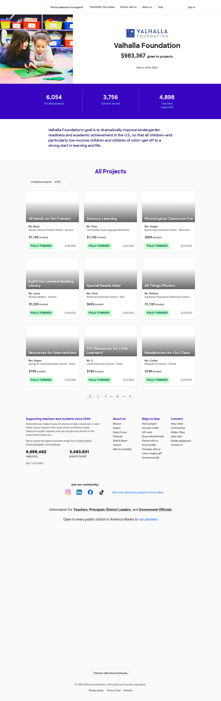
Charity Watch (84, 439)
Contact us (176, 443)
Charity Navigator (35, 443)
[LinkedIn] (79, 491)
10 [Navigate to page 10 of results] (117, 395)
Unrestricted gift (150, 456)
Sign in (191, 7)
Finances (118, 435)
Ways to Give (151, 417)
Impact (116, 426)
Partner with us (128, 7)
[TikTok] (102, 491)
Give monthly (149, 443)
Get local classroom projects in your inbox (137, 490)
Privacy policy (96, 687)
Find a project (149, 422)
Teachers (80, 508)
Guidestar (55, 443)
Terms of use (114, 687)
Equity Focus (120, 430)
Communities (178, 426)
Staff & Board (120, 439)
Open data (176, 435)
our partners (148, 518)
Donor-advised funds (153, 435)
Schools (128, 687)
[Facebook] (90, 491)
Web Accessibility (122, 447)
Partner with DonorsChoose (110, 668)
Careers (117, 443)
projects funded (88, 451)
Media (174, 430)
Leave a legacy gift (152, 452)
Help (160, 7)
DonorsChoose (35, 7)
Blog (182, 430)
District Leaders (118, 508)
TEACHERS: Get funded (102, 7)
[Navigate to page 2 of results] (130, 395)
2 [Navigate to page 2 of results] (98, 395)
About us (147, 7)
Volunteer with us (151, 447)
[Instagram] (68, 491)
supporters (45, 451)
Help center (177, 422)
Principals (97, 508)
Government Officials (155, 508)
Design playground (181, 439)
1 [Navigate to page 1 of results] (90, 395)
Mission (117, 422)
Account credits (150, 426)
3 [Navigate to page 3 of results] (105, 395)
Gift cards (147, 430)
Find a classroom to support (67, 7)
